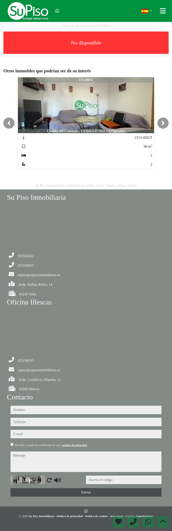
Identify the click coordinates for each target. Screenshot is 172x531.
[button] (9, 123)
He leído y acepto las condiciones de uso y (51, 445)
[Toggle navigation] (162, 11)
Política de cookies (96, 516)
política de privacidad (74, 445)
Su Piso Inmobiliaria (42, 516)
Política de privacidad (70, 516)
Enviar (86, 492)
